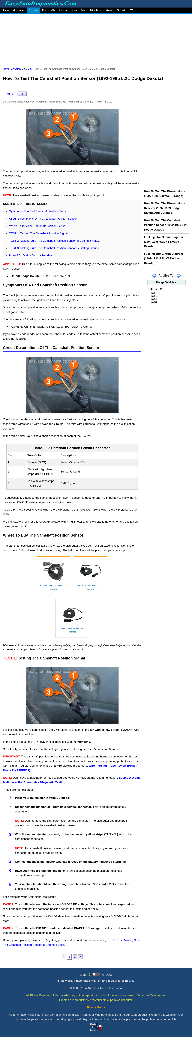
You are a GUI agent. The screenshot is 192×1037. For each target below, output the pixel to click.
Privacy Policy (96, 1007)
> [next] (80, 956)
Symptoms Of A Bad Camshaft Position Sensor (38, 211)
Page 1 (9, 94)
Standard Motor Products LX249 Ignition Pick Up (53, 585)
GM (53, 10)
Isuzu (74, 10)
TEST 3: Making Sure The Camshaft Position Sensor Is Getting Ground (54, 248)
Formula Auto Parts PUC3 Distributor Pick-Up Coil (90, 585)
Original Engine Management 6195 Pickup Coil (72, 628)
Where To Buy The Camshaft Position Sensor (37, 226)
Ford (44, 10)
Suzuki (121, 10)
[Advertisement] (93, 39)
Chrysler (33, 10)
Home (5, 10)
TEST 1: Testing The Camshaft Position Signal (38, 233)
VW (131, 10)
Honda (63, 10)
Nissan (109, 10)
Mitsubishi (96, 10)
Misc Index (19, 10)
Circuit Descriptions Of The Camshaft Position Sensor (43, 218)
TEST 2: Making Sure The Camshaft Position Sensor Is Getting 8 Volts (53, 240)
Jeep (83, 10)
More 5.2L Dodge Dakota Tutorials (30, 255)
